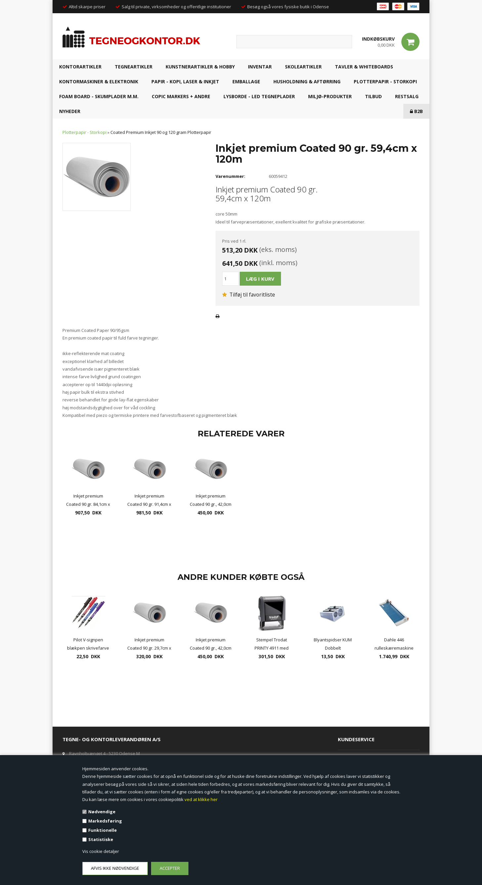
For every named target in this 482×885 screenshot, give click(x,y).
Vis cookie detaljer (100, 851)
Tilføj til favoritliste (248, 294)
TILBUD (373, 96)
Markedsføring (105, 821)
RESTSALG (407, 96)
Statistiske (100, 839)
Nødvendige (101, 812)
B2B (416, 111)
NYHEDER (69, 111)
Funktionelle (102, 830)
